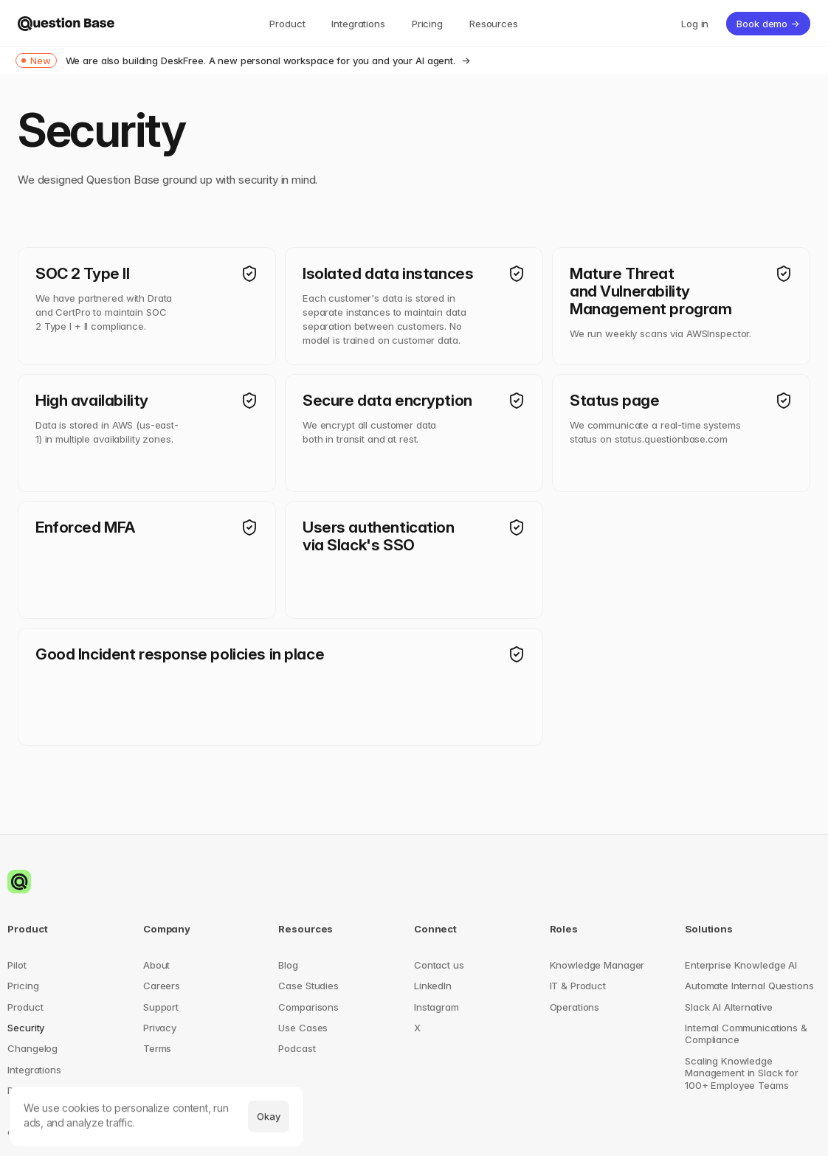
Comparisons (308, 1007)
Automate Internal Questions (749, 985)
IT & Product (578, 985)
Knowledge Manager (597, 965)
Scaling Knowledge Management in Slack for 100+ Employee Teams (743, 1073)
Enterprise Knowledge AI (741, 965)
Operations (575, 1007)
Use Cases (303, 1028)
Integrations (34, 1070)
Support (161, 1007)
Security (25, 1028)
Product (25, 1007)
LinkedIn (433, 985)
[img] (66, 23)
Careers (161, 985)
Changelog (32, 1048)
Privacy (159, 1028)
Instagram (436, 1007)
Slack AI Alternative (728, 1007)
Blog (287, 965)
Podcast (296, 1048)
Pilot (16, 965)
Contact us (439, 965)
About (156, 965)
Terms (157, 1048)
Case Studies (308, 985)
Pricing (22, 985)
